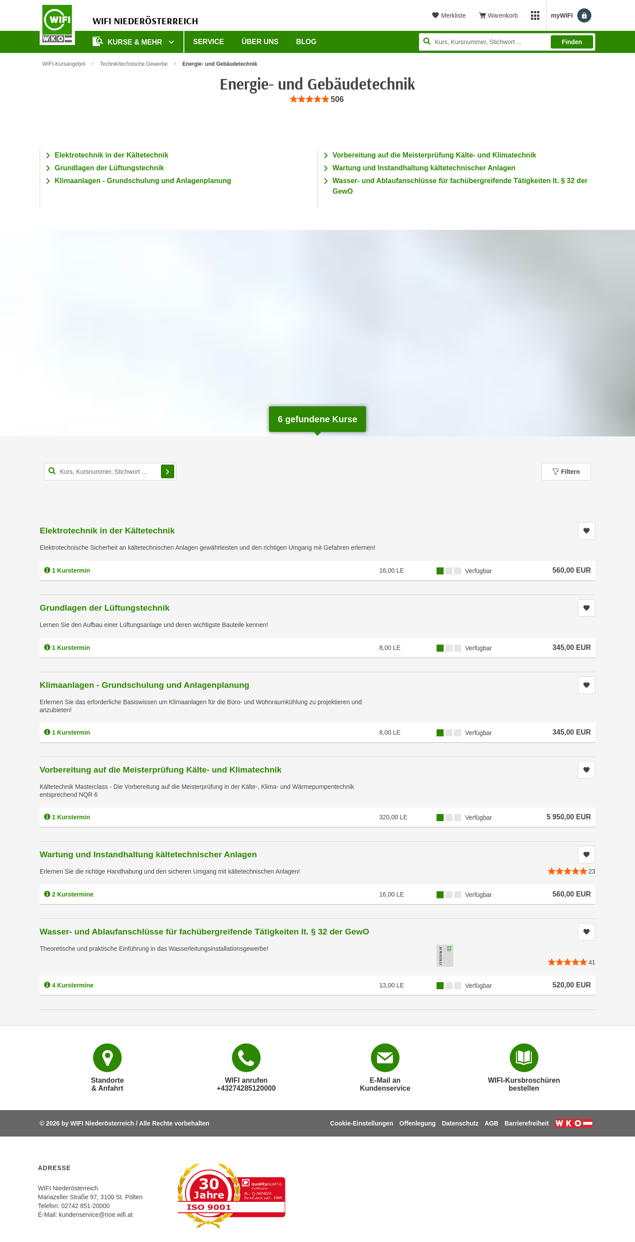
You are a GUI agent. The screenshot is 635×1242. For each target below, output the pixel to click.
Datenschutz (460, 1123)
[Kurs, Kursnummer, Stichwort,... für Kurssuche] (110, 471)
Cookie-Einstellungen (361, 1123)
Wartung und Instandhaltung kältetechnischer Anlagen (423, 168)
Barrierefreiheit (526, 1123)
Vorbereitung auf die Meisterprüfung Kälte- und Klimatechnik (434, 155)
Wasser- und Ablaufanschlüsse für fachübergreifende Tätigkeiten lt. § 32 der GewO (204, 931)
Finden (572, 41)
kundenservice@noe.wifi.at (96, 1214)
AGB (491, 1123)
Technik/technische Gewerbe (134, 64)
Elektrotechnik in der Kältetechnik (111, 155)
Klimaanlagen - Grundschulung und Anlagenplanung (143, 180)
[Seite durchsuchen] (507, 42)
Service (208, 41)
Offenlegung (418, 1123)
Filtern (566, 471)
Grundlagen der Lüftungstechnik (109, 168)
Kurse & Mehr (128, 41)
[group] (317, 99)
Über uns (260, 41)
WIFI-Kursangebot (63, 64)
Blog (306, 41)
